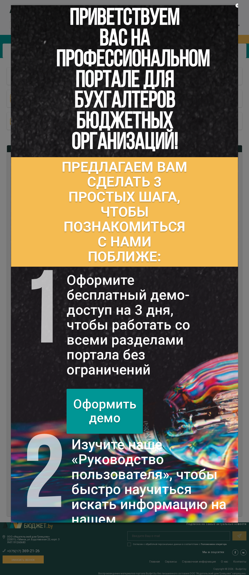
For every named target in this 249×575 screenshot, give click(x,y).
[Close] (237, 5)
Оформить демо (104, 411)
